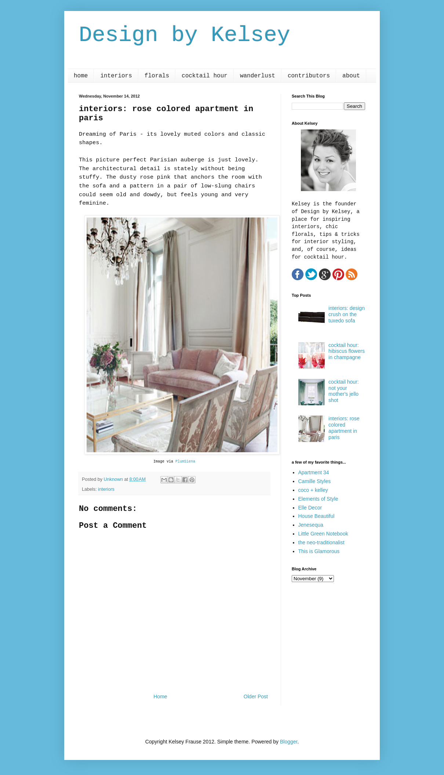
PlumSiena (185, 462)
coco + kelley (313, 490)
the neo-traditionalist (321, 542)
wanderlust (257, 76)
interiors (116, 76)
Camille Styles (314, 481)
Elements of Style (318, 499)
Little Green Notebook (323, 534)
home (81, 76)
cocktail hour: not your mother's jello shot (343, 391)
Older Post (256, 696)
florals (157, 76)
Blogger (288, 742)
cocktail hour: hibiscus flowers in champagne (346, 351)
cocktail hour (205, 76)
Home (160, 696)
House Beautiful (316, 516)
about (351, 76)
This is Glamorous (319, 551)
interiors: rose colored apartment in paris (344, 428)
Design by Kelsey (184, 35)
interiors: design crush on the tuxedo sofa (346, 314)
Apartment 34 (313, 472)
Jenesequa (311, 525)
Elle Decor (310, 508)
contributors (309, 76)
